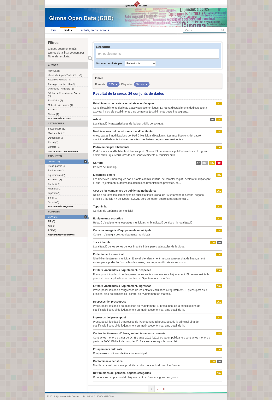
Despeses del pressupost (109, 301)
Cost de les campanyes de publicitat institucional (125, 190)
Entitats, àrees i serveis (94, 30)
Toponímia (100, 206)
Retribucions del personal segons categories (122, 372)
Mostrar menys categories (63, 151)
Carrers (98, 162)
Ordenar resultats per (109, 63)
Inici (53, 30)
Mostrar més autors (59, 118)
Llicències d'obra (104, 174)
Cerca (223, 30)
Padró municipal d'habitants (111, 147)
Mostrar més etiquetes (61, 207)
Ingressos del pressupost (109, 317)
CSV (219, 103)
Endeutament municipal (108, 254)
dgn (204, 163)
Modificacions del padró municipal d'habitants (122, 131)
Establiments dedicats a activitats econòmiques (124, 103)
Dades (68, 30)
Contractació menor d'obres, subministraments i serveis (129, 333)
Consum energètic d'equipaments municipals (122, 230)
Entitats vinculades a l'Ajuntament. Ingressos (122, 285)
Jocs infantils (101, 242)
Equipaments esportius (108, 218)
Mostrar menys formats (61, 235)
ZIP (212, 119)
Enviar (90, 58)
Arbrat (97, 119)
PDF (219, 163)
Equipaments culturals (107, 349)
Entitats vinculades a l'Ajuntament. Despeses (122, 270)
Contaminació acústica (108, 361)
